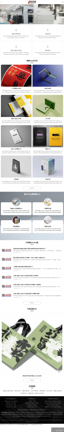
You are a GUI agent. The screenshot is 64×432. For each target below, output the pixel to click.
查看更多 (32, 189)
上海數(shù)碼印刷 (57, 394)
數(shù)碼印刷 (16, 34)
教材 (48, 408)
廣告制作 (47, 51)
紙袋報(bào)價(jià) (56, 405)
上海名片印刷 (17, 394)
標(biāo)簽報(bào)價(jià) (55, 407)
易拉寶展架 (16, 228)
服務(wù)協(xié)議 (30, 407)
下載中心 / (31, 405)
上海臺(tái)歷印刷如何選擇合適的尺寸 (24, 269)
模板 (35, 408)
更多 (50, 420)
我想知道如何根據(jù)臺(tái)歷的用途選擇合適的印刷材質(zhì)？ (30, 250)
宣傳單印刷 (47, 210)
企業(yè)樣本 (47, 89)
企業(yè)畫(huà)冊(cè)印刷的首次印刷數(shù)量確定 (28, 288)
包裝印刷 (47, 34)
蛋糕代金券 (47, 228)
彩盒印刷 (48, 180)
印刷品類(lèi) (30, 408)
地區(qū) (15, 405)
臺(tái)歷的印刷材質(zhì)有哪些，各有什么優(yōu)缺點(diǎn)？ (30, 259)
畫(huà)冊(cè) (48, 405)
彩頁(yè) (47, 407)
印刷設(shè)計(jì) (8, 405)
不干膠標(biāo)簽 (16, 89)
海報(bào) (47, 150)
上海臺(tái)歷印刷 (25, 394)
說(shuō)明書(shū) (16, 150)
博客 (15, 408)
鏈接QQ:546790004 (39, 397)
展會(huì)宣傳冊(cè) (16, 210)
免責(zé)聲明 (56, 423)
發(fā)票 (36, 407)
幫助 (35, 405)
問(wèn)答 (13, 407)
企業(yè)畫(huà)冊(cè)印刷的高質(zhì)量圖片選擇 (27, 297)
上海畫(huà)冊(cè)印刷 (7, 394)
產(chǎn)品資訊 (9, 408)
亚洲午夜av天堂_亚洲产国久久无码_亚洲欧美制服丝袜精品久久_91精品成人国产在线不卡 (21, 428)
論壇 (15, 410)
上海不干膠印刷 (34, 394)
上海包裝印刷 (23, 397)
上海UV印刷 (49, 394)
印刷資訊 (8, 407)
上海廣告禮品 (30, 397)
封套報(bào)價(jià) (54, 408)
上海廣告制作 (42, 394)
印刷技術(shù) (9, 410)
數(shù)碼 (34, 410)
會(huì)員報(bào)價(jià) (55, 410)
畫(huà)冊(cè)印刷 (16, 51)
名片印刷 (48, 120)
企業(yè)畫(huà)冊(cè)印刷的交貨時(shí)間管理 (26, 278)
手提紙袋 (16, 180)
